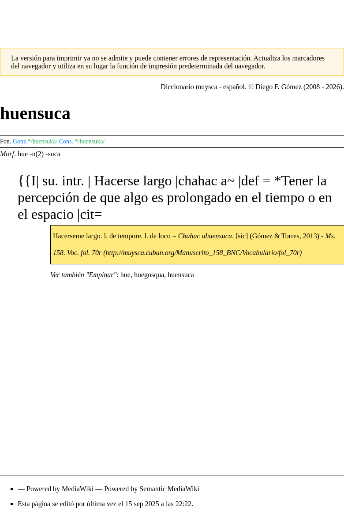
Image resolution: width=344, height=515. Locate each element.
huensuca (181, 274)
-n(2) (37, 154)
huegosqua (149, 274)
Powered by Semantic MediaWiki (151, 488)
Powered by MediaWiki (59, 488)
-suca (52, 154)
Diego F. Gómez (278, 86)
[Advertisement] (172, 20)
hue (23, 154)
